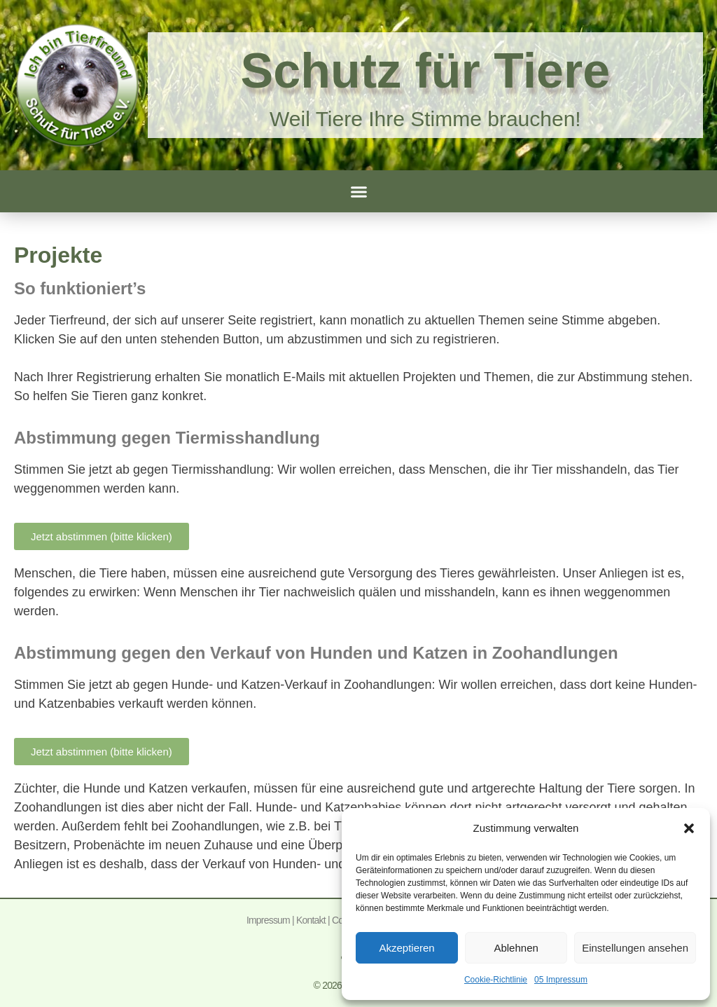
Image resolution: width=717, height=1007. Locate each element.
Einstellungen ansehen (635, 948)
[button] (689, 828)
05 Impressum (560, 980)
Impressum (268, 920)
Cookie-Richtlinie (495, 980)
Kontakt (311, 920)
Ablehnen (516, 948)
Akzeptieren (406, 948)
